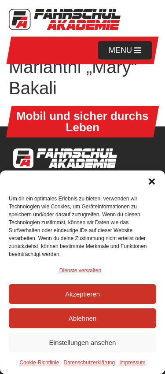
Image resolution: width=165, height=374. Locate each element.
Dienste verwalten (80, 270)
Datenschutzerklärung (89, 362)
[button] (151, 181)
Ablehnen (82, 318)
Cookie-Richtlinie (39, 362)
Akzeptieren (82, 294)
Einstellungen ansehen (82, 342)
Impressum (132, 362)
